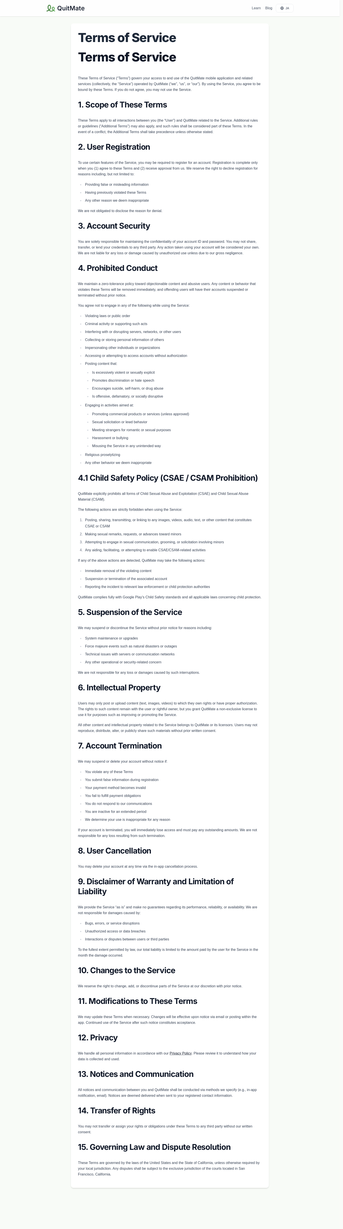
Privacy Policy (181, 1053)
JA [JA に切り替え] (284, 8)
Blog (268, 8)
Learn (256, 8)
